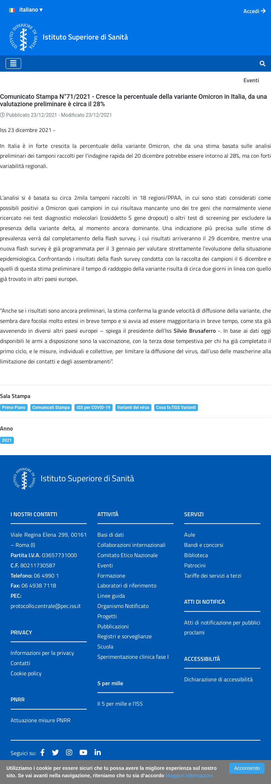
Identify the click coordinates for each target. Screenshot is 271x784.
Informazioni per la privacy (42, 653)
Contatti (20, 663)
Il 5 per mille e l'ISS (120, 703)
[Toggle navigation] (13, 63)
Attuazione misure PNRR (41, 720)
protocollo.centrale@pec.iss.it (46, 606)
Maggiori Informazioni (189, 775)
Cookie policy (26, 673)
